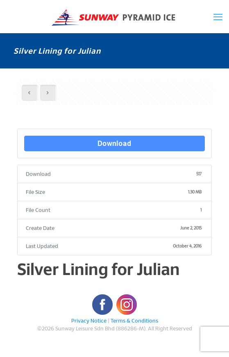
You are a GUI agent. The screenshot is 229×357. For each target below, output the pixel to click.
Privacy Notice (89, 320)
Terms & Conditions (134, 320)
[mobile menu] (218, 16)
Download (114, 143)
